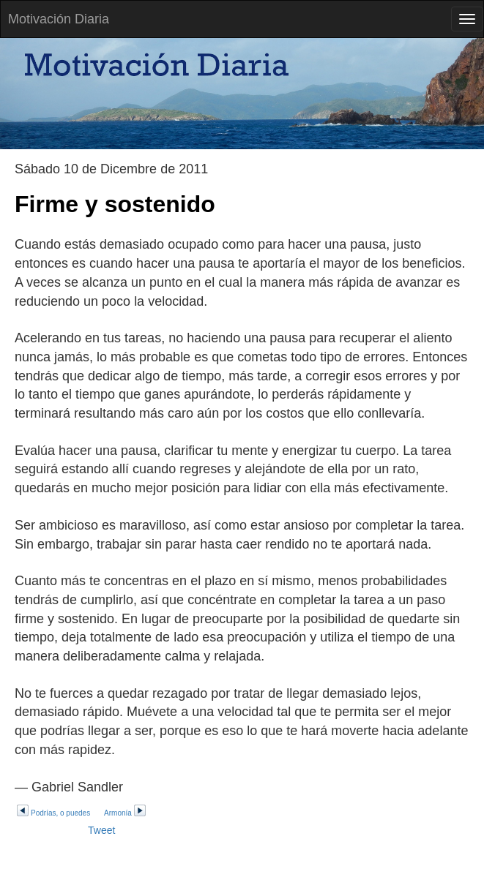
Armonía (125, 813)
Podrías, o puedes (53, 813)
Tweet (101, 830)
